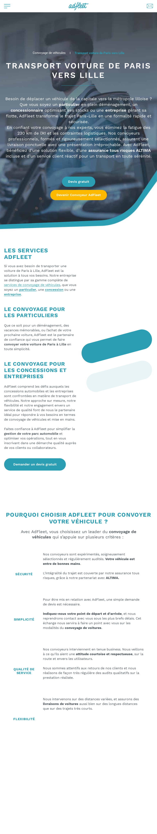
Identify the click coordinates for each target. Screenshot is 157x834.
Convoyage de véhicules (49, 53)
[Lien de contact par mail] (150, 6)
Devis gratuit (78, 182)
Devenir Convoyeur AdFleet (78, 195)
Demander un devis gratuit (35, 464)
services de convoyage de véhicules (32, 285)
